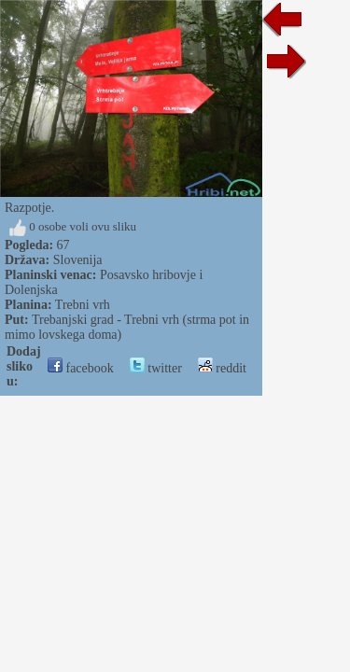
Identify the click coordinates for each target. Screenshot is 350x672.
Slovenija (78, 260)
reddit (222, 368)
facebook (81, 368)
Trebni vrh (82, 305)
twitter (156, 368)
